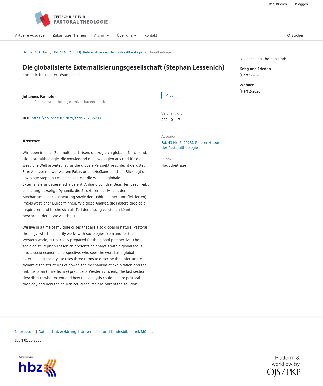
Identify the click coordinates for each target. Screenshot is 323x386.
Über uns (125, 35)
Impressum (25, 331)
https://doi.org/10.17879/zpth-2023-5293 (66, 118)
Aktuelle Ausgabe (30, 35)
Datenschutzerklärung (57, 331)
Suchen (295, 35)
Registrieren (278, 4)
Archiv (100, 35)
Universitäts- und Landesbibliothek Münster (117, 331)
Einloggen (300, 4)
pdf (171, 95)
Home (27, 52)
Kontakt (150, 35)
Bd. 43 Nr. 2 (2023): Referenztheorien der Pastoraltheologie (98, 52)
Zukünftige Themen (69, 35)
